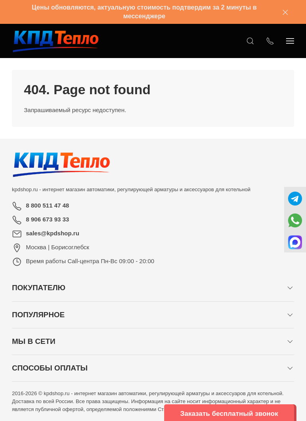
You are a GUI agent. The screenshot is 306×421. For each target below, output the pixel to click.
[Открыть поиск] (250, 41)
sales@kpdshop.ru (52, 233)
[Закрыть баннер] (285, 12)
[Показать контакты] (270, 41)
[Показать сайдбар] (290, 41)
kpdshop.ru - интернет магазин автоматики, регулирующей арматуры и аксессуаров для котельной (131, 189)
